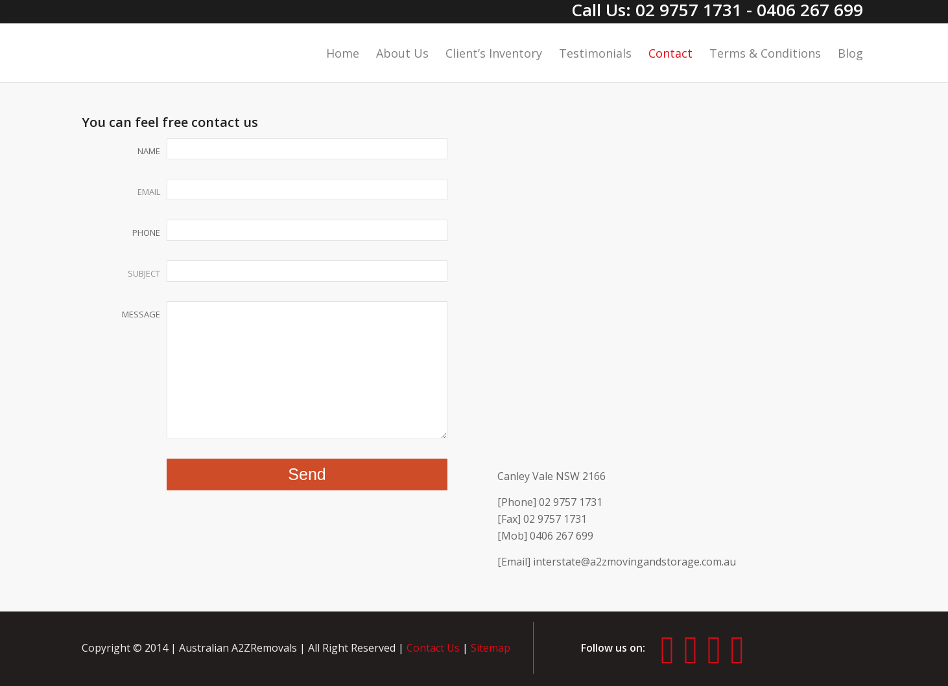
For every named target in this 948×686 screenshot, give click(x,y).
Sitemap (490, 648)
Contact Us (433, 648)
